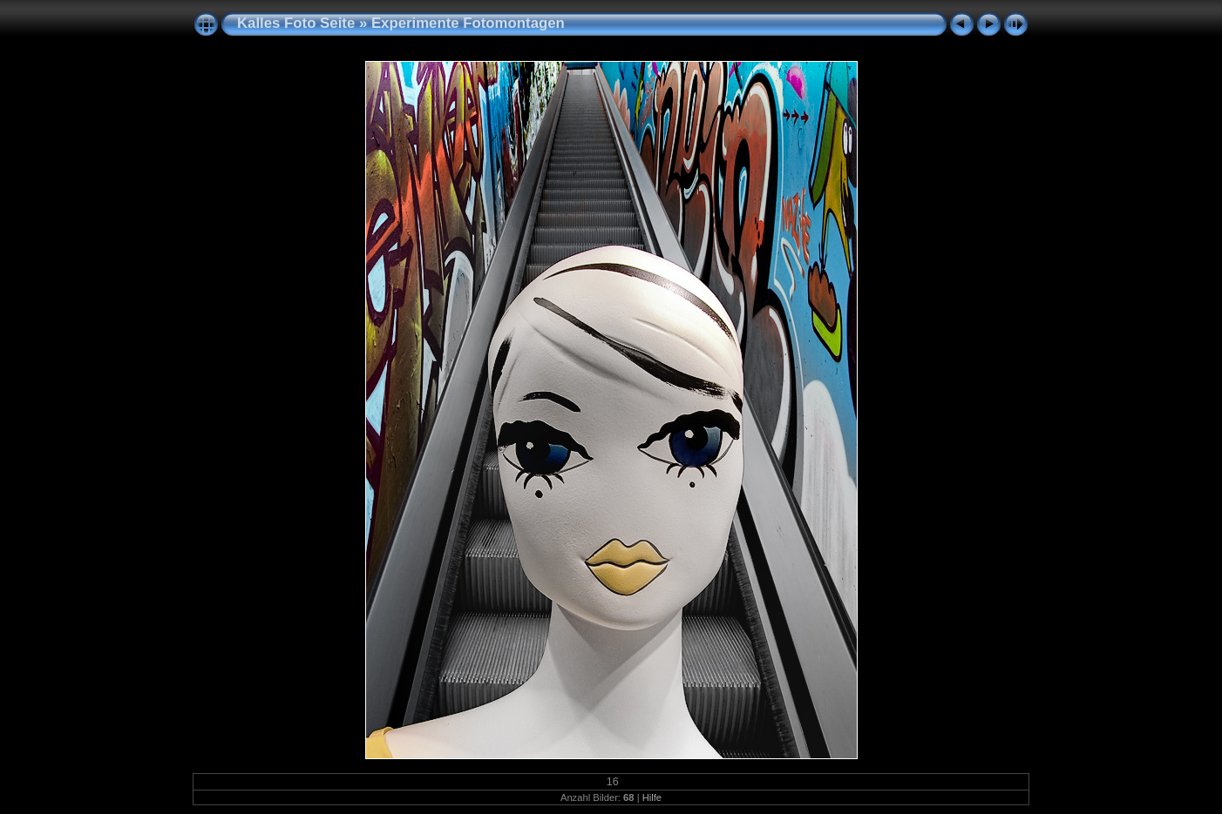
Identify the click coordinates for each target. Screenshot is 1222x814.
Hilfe (652, 797)
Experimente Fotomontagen (468, 23)
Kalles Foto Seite (296, 23)
